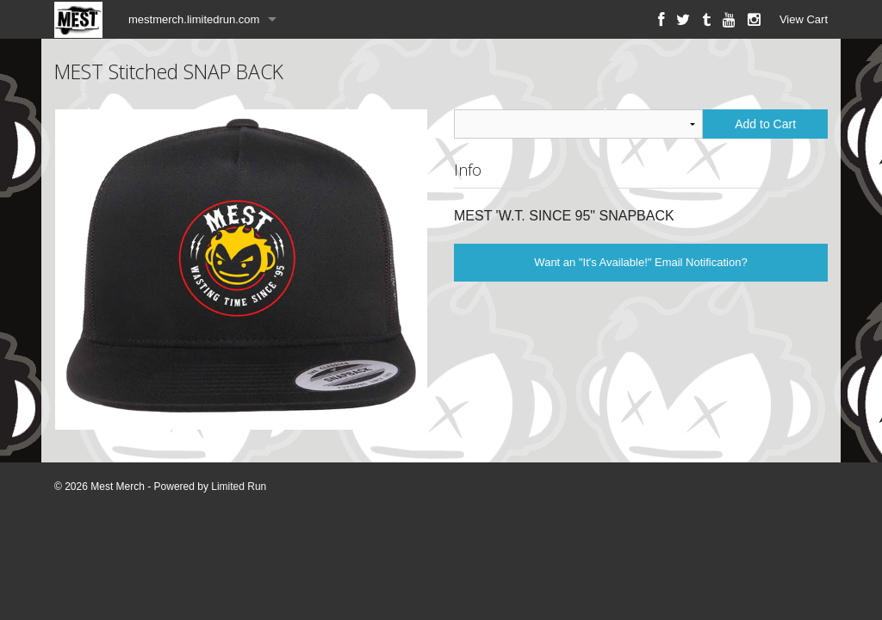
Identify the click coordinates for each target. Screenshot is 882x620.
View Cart (804, 19)
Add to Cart (765, 124)
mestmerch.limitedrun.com (193, 19)
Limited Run (238, 486)
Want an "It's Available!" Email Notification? (640, 262)
